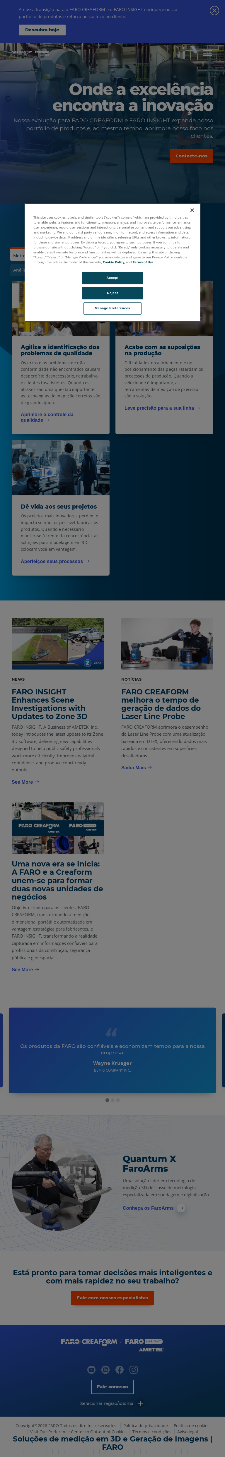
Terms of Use (143, 262)
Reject (112, 293)
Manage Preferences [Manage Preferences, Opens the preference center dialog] (112, 308)
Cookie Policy (113, 262)
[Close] (192, 210)
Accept (112, 278)
